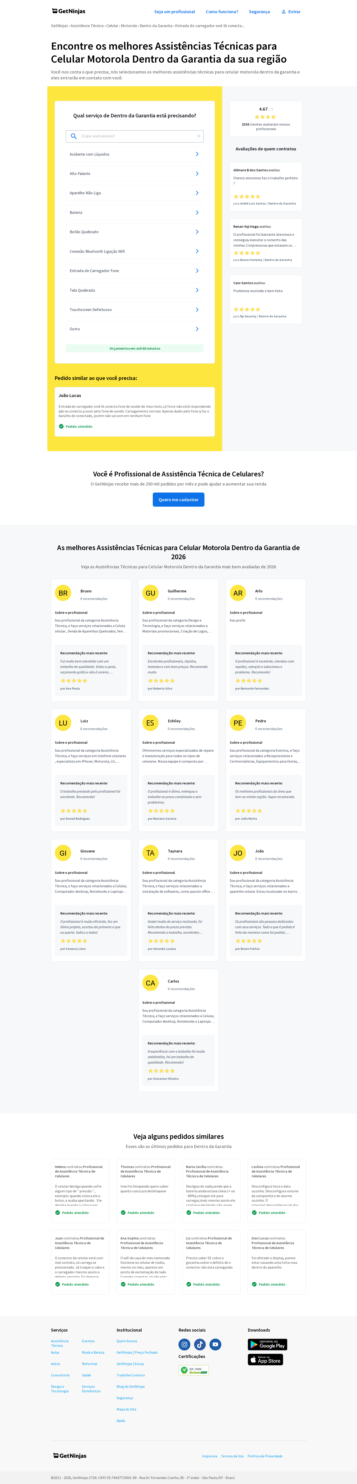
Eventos (88, 1341)
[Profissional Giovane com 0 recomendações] (91, 900)
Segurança (259, 12)
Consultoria (60, 1375)
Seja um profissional (174, 12)
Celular (112, 25)
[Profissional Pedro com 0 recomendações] (266, 770)
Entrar (291, 12)
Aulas (55, 1352)
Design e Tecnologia (60, 1388)
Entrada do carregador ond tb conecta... (209, 25)
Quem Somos (127, 1341)
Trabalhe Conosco (131, 1375)
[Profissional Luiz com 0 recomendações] (91, 770)
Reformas (89, 1363)
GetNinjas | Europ (130, 1363)
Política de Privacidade (265, 1456)
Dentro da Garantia (156, 25)
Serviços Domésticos (91, 1388)
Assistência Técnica (87, 25)
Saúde (86, 1375)
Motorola (129, 25)
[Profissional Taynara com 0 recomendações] (178, 900)
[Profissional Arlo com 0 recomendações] (266, 640)
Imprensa (209, 1456)
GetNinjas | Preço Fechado (137, 1352)
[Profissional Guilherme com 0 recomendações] (178, 640)
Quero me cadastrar (179, 500)
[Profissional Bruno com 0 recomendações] (91, 640)
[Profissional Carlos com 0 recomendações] (178, 1030)
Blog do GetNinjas (131, 1386)
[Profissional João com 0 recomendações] (266, 900)
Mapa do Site (126, 1409)
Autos (55, 1363)
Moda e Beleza (93, 1352)
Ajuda (121, 1420)
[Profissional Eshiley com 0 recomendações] (178, 770)
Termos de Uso (232, 1456)
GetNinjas (59, 25)
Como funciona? (222, 12)
